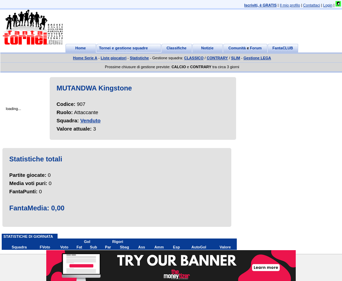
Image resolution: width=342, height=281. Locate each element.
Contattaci (311, 5)
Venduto (90, 120)
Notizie (207, 48)
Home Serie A (85, 58)
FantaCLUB (282, 48)
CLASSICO (194, 58)
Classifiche (176, 48)
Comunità (237, 48)
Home (80, 48)
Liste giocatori (113, 58)
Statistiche (139, 58)
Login (327, 5)
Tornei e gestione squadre (123, 48)
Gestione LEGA (257, 58)
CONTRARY (217, 58)
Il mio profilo (290, 5)
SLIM (235, 58)
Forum (255, 48)
